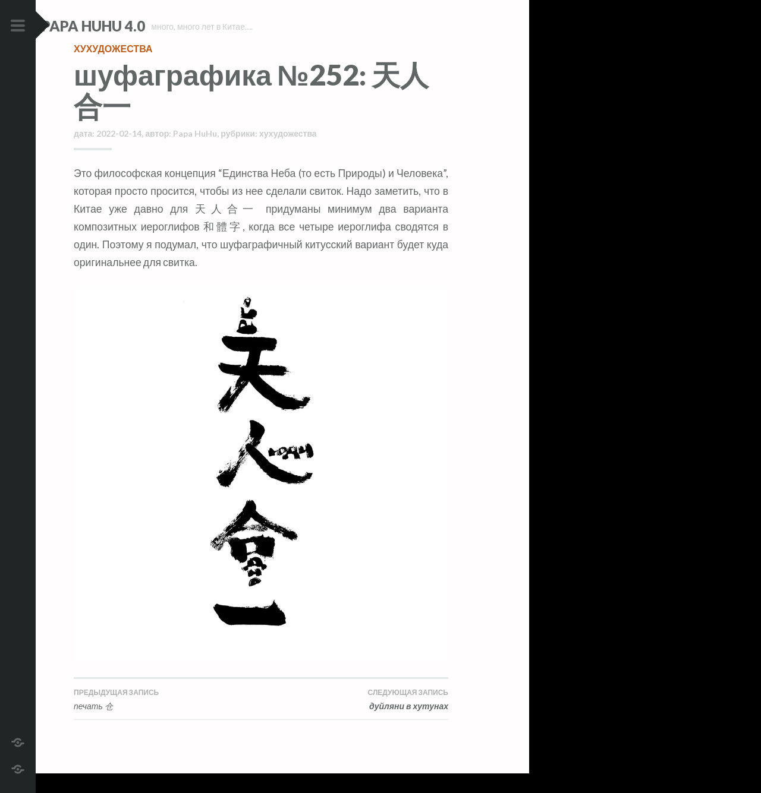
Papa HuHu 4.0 (125, 25)
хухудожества (113, 68)
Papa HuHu (195, 153)
